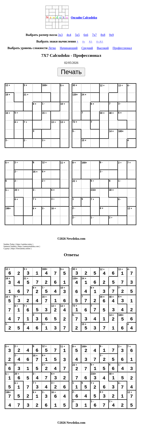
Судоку (6, 248)
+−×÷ (99, 41)
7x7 (94, 34)
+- (83, 41)
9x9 (111, 34)
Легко (52, 48)
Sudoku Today (9, 244)
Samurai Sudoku (9, 246)
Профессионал (122, 48)
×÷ (90, 41)
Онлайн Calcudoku (84, 17)
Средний (87, 48)
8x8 (103, 34)
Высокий (103, 48)
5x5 (77, 34)
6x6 (85, 34)
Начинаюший (69, 48)
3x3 (60, 34)
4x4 (68, 34)
